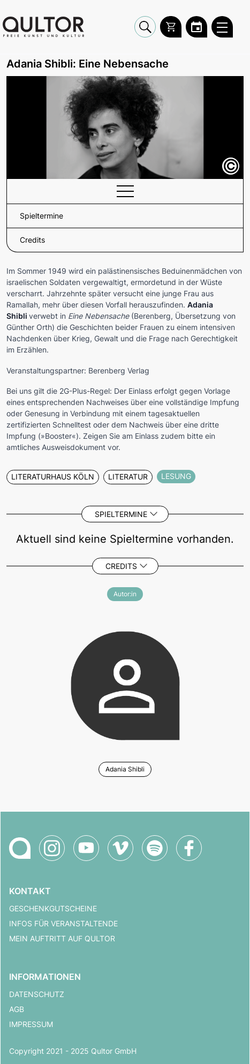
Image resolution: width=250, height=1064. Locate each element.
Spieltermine (121, 514)
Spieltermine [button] (41, 216)
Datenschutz (36, 994)
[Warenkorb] (170, 27)
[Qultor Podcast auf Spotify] (155, 848)
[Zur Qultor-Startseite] (20, 848)
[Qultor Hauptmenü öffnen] (222, 27)
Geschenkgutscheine (53, 908)
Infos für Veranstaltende (63, 923)
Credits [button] (32, 240)
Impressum (31, 1024)
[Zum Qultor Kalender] (196, 27)
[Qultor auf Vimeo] (120, 848)
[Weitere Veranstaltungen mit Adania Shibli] (125, 684)
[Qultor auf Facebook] (189, 848)
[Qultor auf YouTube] (86, 848)
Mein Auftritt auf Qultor (62, 938)
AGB (16, 1009)
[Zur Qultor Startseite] (43, 27)
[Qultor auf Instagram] (52, 848)
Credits (121, 566)
